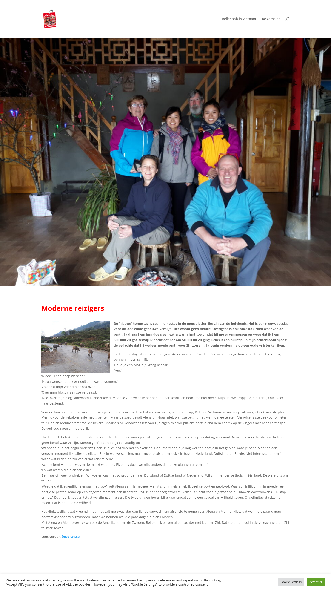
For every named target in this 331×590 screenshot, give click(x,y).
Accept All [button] (315, 582)
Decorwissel (71, 536)
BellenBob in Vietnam (239, 19)
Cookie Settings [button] (291, 582)
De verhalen (271, 19)
